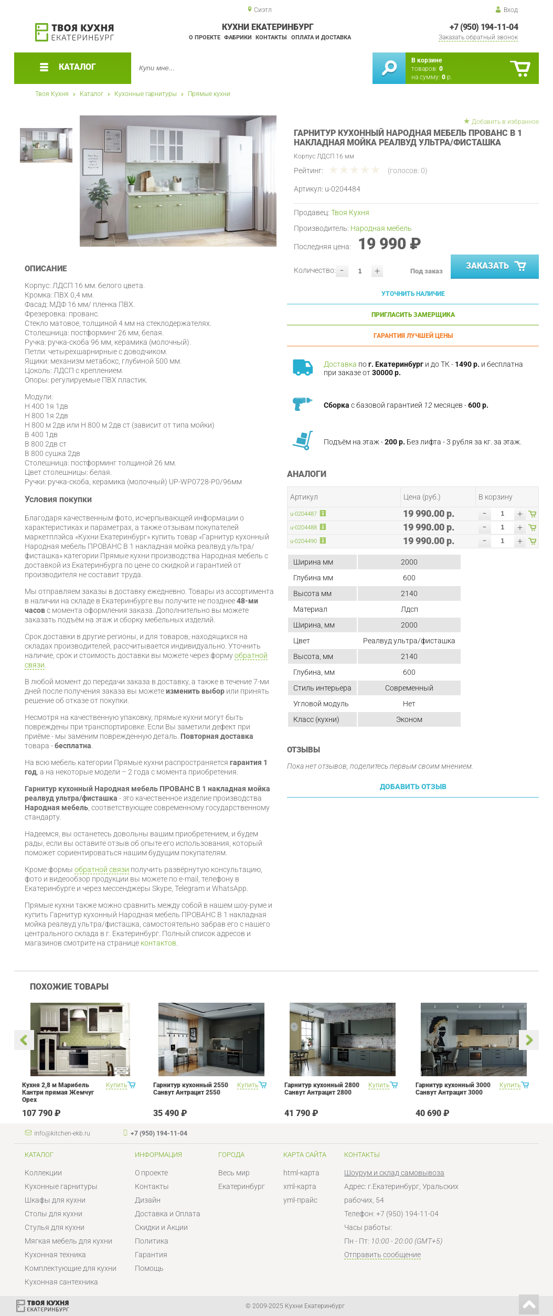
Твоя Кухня (52, 94)
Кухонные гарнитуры (145, 94)
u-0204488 (303, 527)
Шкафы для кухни (55, 1200)
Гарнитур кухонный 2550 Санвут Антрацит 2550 (190, 1088)
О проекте (204, 37)
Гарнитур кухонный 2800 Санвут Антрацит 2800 (321, 1088)
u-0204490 (303, 541)
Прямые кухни (209, 94)
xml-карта (299, 1186)
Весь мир (234, 1173)
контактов (158, 943)
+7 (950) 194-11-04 (484, 27)
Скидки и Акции (161, 1227)
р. (447, 77)
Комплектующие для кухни (70, 1268)
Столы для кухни (53, 1213)
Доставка (340, 364)
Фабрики (238, 37)
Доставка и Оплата (167, 1213)
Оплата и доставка (321, 37)
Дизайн (148, 1200)
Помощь (149, 1268)
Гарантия (151, 1254)
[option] (178, 181)
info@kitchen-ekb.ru (62, 1133)
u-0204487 (303, 514)
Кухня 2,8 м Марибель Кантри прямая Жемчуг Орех (58, 1092)
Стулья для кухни (54, 1227)
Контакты (271, 37)
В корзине (426, 60)
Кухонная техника (55, 1254)
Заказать (497, 266)
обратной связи (102, 869)
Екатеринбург (241, 1186)
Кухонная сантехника (61, 1282)
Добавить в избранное (505, 121)
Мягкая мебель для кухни (68, 1241)
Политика (151, 1241)
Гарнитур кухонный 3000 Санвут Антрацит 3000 (453, 1088)
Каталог (91, 94)
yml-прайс (300, 1200)
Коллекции (43, 1173)
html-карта (301, 1173)
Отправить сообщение (382, 1254)
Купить (116, 1085)
